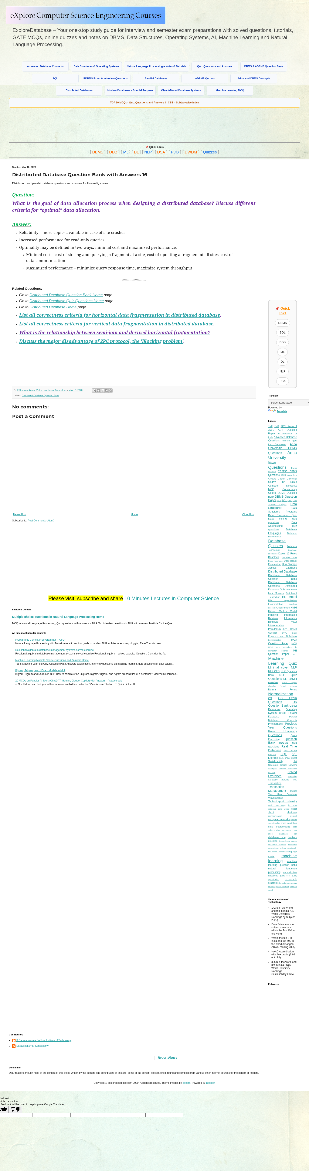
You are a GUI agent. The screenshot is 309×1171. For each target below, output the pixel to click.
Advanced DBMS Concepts (253, 78)
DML (290, 500)
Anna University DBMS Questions (282, 448)
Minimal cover (278, 667)
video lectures (282, 886)
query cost (285, 876)
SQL (55, 78)
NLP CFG (274, 671)
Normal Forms (282, 689)
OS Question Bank (282, 703)
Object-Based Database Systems (181, 90)
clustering (292, 812)
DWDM (191, 152)
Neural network (288, 686)
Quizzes (210, 152)
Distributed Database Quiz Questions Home (67, 301)
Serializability (275, 761)
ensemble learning (277, 844)
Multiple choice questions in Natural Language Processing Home (58, 616)
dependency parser (288, 841)
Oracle (282, 713)
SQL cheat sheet (288, 758)
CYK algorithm (289, 475)
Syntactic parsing (278, 779)
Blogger (210, 1082)
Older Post (248, 514)
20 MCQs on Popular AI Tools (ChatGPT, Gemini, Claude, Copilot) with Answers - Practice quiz (68, 680)
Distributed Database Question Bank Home (66, 295)
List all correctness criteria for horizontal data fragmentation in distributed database (119, 315)
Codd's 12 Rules (282, 482)
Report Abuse (167, 1057)
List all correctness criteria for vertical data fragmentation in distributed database (116, 324)
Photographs (275, 723)
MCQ (294, 643)
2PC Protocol (289, 426)
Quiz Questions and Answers (214, 66)
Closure (272, 478)
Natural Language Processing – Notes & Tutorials (156, 66)
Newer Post (19, 514)
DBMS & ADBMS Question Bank (263, 66)
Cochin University (287, 478)
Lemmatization (274, 640)
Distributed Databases (79, 90)
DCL (279, 500)
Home (134, 514)
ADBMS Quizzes (205, 78)
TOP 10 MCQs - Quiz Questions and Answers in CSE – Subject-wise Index (154, 102)
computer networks (279, 819)
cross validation (289, 823)
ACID (271, 429)
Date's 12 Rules (287, 553)
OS (270, 698)
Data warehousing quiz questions (282, 526)
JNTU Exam (289, 633)
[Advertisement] (112, 125)
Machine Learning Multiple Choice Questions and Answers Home (52, 660)
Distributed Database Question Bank (40, 395)
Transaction (274, 783)
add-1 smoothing (277, 805)
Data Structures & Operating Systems (96, 66)
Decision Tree (289, 557)
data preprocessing (279, 826)
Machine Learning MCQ (230, 90)
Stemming (292, 776)
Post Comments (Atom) (41, 520)
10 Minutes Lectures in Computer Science (171, 598)
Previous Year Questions (282, 725)
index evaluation (287, 848)
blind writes (283, 809)
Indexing (273, 614)
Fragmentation (275, 604)
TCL (295, 780)
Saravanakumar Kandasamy (32, 1045)
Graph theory (283, 607)
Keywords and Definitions (282, 636)
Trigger (293, 791)
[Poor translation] (15, 1109)
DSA (161, 152)
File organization (282, 600)
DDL (284, 500)
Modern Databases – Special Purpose (130, 90)
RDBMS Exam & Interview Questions (106, 78)
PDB (175, 152)
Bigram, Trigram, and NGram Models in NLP (40, 670)
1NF (270, 426)
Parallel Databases (156, 78)
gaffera (186, 1082)
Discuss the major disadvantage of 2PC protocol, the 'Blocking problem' (101, 341)
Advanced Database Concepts (45, 66)
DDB (113, 152)
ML (126, 152)
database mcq (277, 837)
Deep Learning (275, 561)
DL (136, 152)
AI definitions (285, 433)
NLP (148, 152)
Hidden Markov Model (282, 611)
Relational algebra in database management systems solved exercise (54, 649)
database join (288, 834)
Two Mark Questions (282, 794)
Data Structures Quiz (282, 515)
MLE (295, 654)
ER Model (289, 596)
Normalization (280, 694)
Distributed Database (282, 571)
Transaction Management (277, 788)
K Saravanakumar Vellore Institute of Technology (43, 1040)
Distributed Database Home (53, 307)
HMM (294, 607)
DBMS (97, 152)
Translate (277, 411)
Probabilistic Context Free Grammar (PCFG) (40, 639)
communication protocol (282, 816)
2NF (276, 426)
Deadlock (273, 557)
